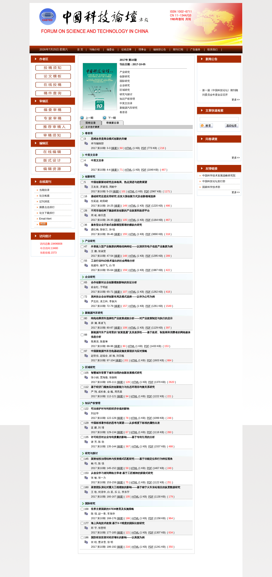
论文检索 (44, 195)
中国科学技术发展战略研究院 (218, 175)
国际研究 (125, 80)
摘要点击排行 (47, 207)
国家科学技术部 (211, 187)
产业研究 (125, 72)
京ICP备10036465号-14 (136, 559)
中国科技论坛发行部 (213, 181)
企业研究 (125, 85)
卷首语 (123, 112)
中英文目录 (126, 103)
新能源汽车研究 (128, 107)
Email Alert (44, 218)
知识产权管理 (127, 98)
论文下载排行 (47, 212)
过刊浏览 (44, 201)
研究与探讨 (126, 94)
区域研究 (125, 89)
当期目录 (44, 190)
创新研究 (125, 76)
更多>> (236, 99)
